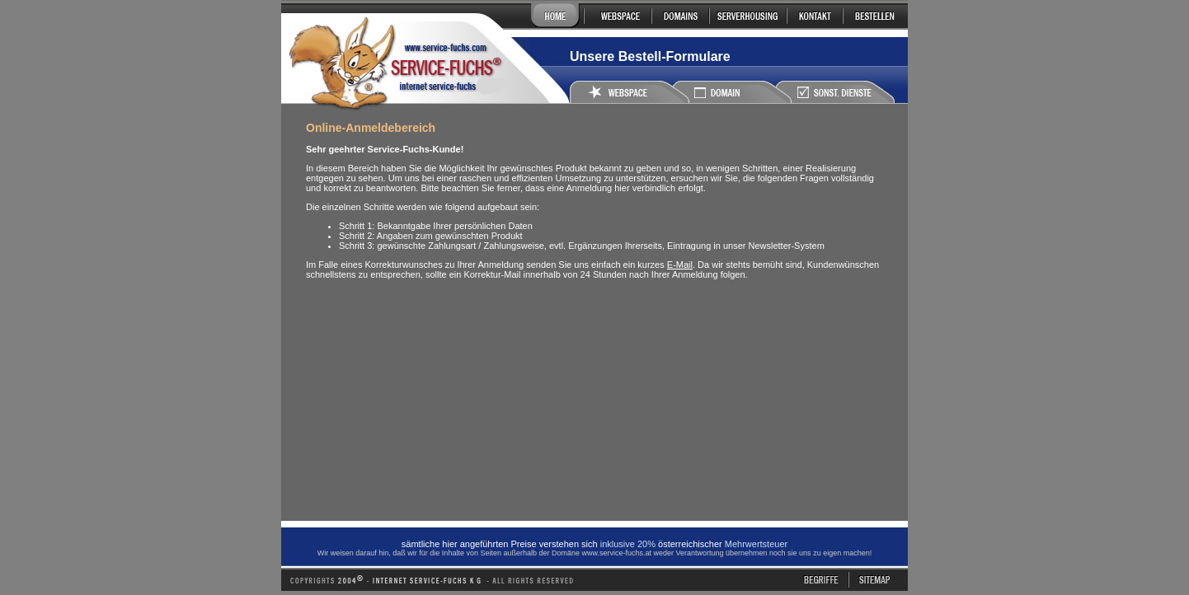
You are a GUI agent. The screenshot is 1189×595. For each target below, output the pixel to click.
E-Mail (680, 264)
